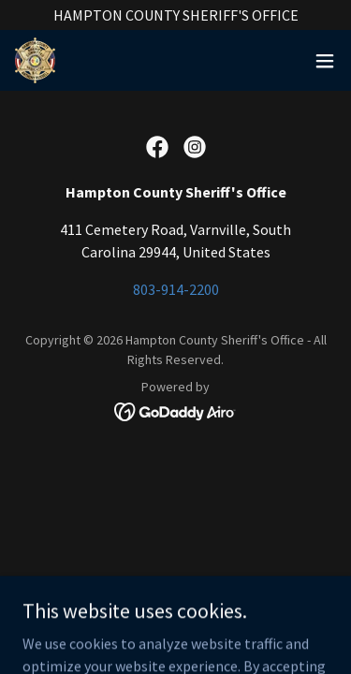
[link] (35, 60)
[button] (325, 61)
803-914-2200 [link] (176, 289)
